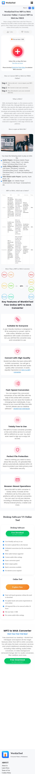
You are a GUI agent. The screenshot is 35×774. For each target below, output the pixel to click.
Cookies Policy (6, 773)
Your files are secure (17, 63)
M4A (4, 275)
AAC (11, 275)
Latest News (5, 768)
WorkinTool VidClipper (21, 409)
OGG (4, 286)
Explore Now (17, 587)
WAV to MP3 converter (22, 371)
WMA (11, 297)
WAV (11, 286)
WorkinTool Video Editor (18, 67)
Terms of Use (6, 770)
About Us (5, 765)
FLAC (4, 297)
